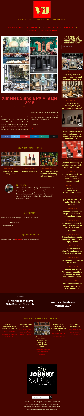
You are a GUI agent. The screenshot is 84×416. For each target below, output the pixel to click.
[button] (81, 47)
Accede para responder (7, 225)
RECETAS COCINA (51, 31)
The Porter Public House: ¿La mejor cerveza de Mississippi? (72, 105)
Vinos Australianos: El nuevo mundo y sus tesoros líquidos (72, 286)
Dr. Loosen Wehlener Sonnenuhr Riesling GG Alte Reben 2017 (49, 173)
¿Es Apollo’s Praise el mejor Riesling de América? (72, 202)
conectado (18, 239)
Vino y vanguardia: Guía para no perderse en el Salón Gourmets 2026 (72, 77)
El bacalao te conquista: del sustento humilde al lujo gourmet (72, 239)
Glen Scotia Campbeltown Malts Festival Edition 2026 (72, 190)
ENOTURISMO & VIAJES (35, 31)
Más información (36, 129)
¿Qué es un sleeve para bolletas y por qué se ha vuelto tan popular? (72, 165)
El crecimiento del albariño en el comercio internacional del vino (72, 251)
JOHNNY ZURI (21, 185)
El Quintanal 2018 (29, 171)
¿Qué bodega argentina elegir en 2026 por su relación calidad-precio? (72, 213)
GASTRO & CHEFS (69, 27)
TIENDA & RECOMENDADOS (51, 27)
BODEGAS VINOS (32, 27)
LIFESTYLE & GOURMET (15, 27)
